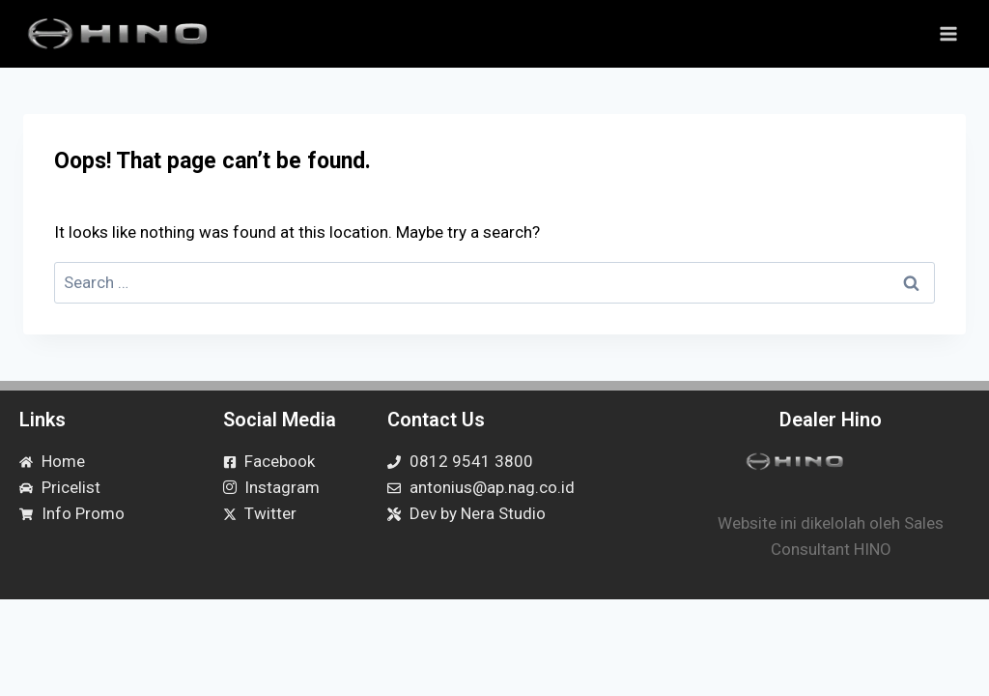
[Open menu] (948, 33)
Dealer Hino (830, 419)
